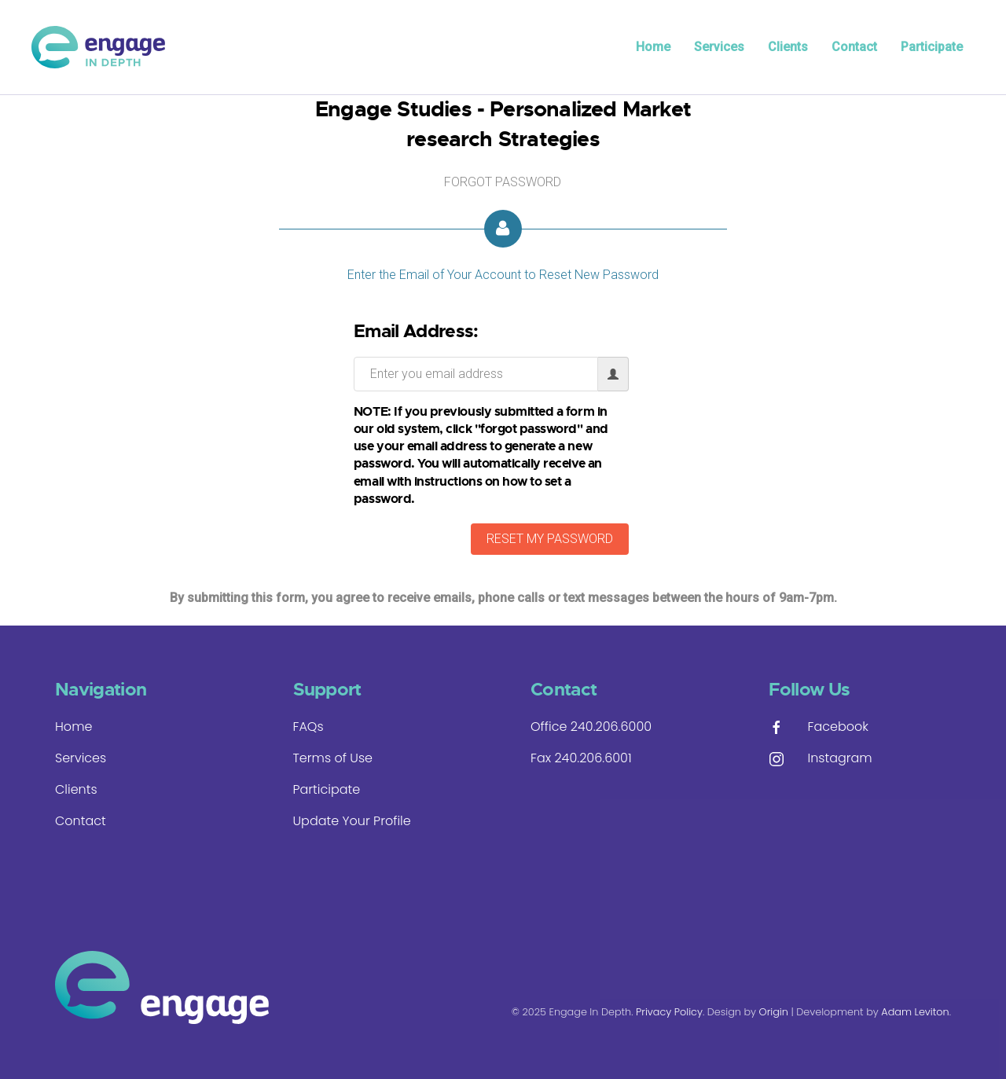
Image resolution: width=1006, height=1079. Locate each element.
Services (719, 46)
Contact (854, 46)
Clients (788, 46)
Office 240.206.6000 (591, 726)
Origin (773, 1011)
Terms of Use (333, 758)
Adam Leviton (915, 1011)
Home (653, 46)
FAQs (308, 726)
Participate (932, 46)
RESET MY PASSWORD (549, 538)
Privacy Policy (669, 1011)
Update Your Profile (352, 821)
